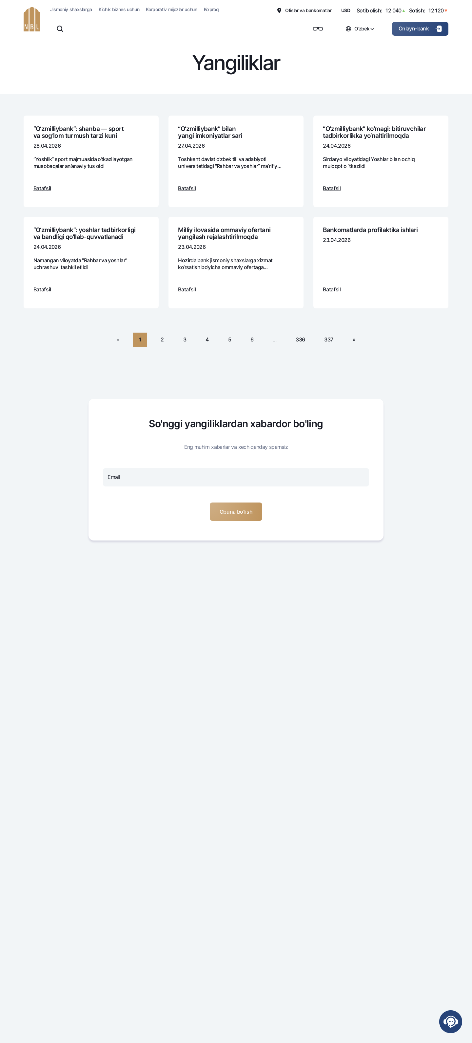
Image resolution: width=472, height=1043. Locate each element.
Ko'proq (211, 9)
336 (300, 339)
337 (328, 339)
